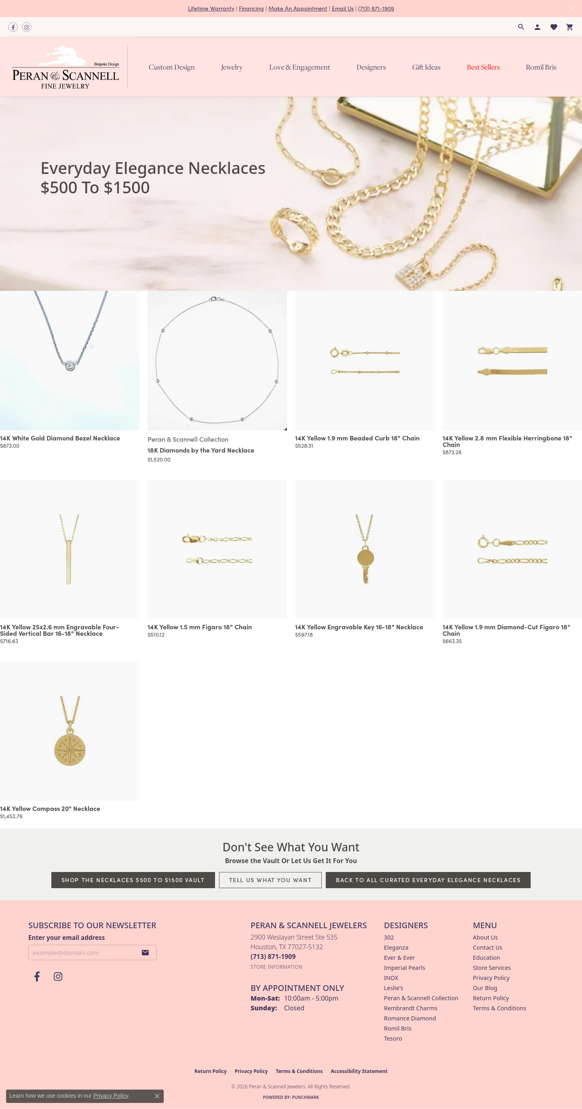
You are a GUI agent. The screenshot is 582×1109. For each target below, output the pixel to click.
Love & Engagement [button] (299, 67)
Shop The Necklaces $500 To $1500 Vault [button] (133, 880)
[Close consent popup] (157, 1096)
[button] (521, 27)
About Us (485, 937)
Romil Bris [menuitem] (397, 1028)
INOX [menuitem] (391, 978)
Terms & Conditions (499, 1008)
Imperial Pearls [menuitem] (404, 967)
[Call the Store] (273, 956)
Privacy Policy (491, 978)
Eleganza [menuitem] (396, 947)
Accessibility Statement (359, 1071)
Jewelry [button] (232, 67)
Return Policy (491, 998)
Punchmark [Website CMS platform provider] (305, 1097)
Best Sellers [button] (483, 67)
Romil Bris (541, 67)
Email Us (343, 8)
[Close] (572, 9)
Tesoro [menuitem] (393, 1038)
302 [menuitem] (389, 937)
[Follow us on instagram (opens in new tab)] (27, 27)
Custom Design (172, 67)
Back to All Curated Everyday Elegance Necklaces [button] (428, 880)
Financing (251, 8)
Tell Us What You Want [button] (270, 880)
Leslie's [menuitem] (393, 988)
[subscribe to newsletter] (145, 952)
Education (486, 957)
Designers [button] (371, 67)
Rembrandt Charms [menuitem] (410, 1008)
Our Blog (485, 988)
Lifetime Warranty (211, 8)
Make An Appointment (297, 8)
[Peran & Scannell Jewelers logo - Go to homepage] (72, 66)
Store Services (492, 967)
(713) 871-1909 (376, 8)
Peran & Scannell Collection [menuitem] (421, 998)
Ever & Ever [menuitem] (399, 957)
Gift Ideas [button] (426, 67)
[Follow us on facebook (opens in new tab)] (13, 27)
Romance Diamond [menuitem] (410, 1018)
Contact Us (487, 947)
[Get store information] (277, 966)
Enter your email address (66, 937)
